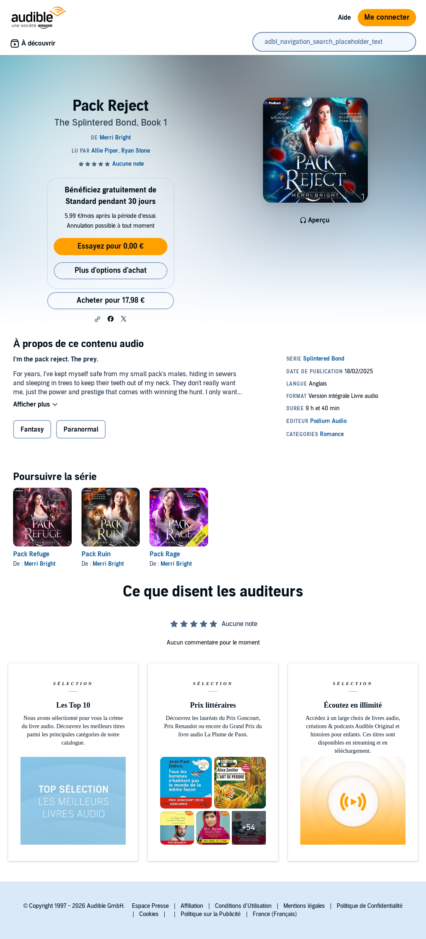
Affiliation (192, 905)
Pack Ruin (96, 554)
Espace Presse (150, 905)
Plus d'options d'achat (111, 270)
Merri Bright (39, 563)
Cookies (149, 914)
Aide (344, 18)
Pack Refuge (31, 554)
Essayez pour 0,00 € (110, 246)
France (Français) (275, 914)
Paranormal (80, 429)
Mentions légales (304, 905)
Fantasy (32, 429)
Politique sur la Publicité (211, 914)
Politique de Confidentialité (370, 905)
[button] (97, 319)
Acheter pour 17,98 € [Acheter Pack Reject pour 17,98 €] (111, 300)
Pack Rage (165, 554)
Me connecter (387, 17)
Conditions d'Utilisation (243, 905)
